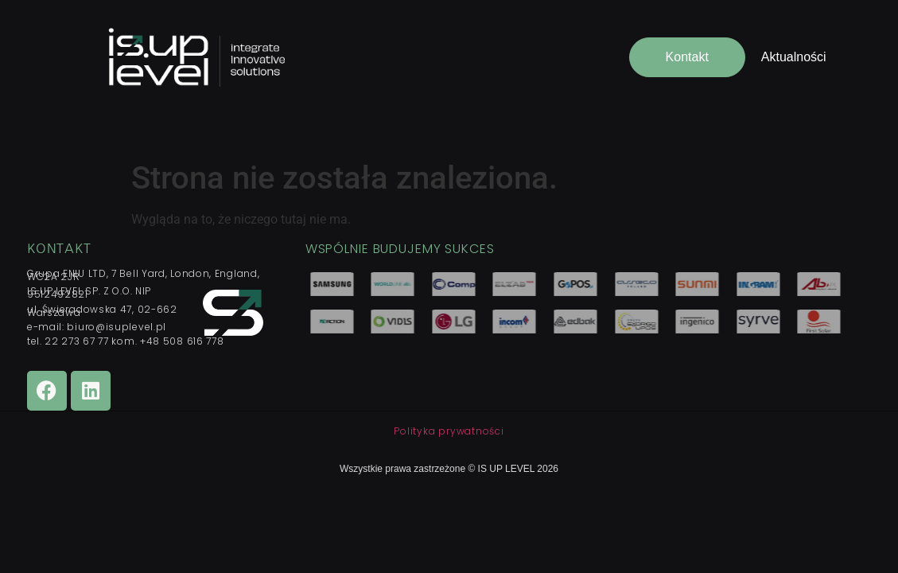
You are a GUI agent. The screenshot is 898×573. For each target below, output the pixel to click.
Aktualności (793, 57)
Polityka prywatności (448, 431)
